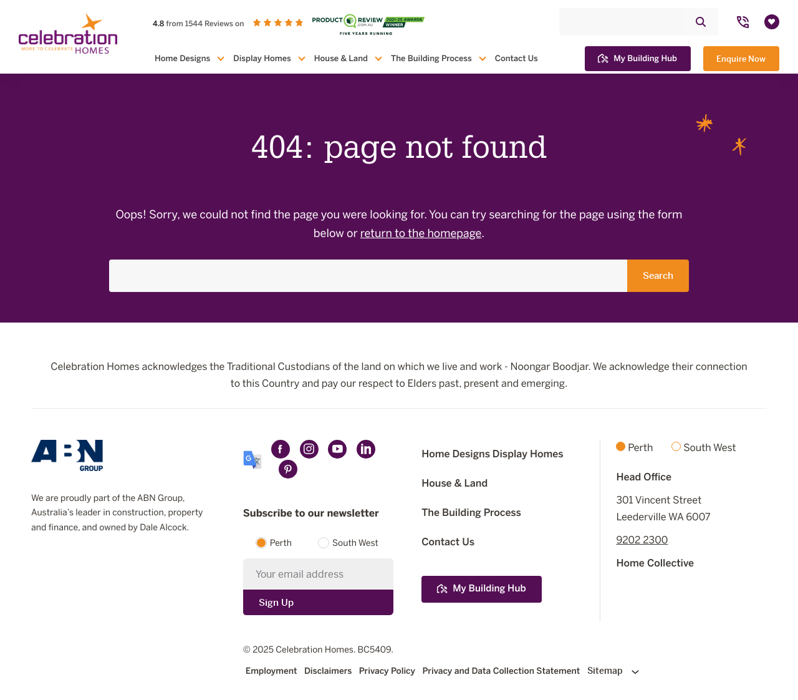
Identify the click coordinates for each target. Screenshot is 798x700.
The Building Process (431, 58)
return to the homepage (421, 233)
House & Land (341, 58)
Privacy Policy (387, 671)
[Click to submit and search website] (700, 22)
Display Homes (262, 58)
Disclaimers (328, 671)
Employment (271, 671)
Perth (281, 543)
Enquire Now (741, 59)
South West (355, 543)
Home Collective (655, 563)
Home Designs (182, 58)
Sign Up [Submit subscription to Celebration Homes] (276, 602)
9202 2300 (642, 540)
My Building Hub (637, 58)
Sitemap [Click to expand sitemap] (613, 670)
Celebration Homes (314, 650)
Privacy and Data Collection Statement (501, 671)
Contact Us (516, 58)
